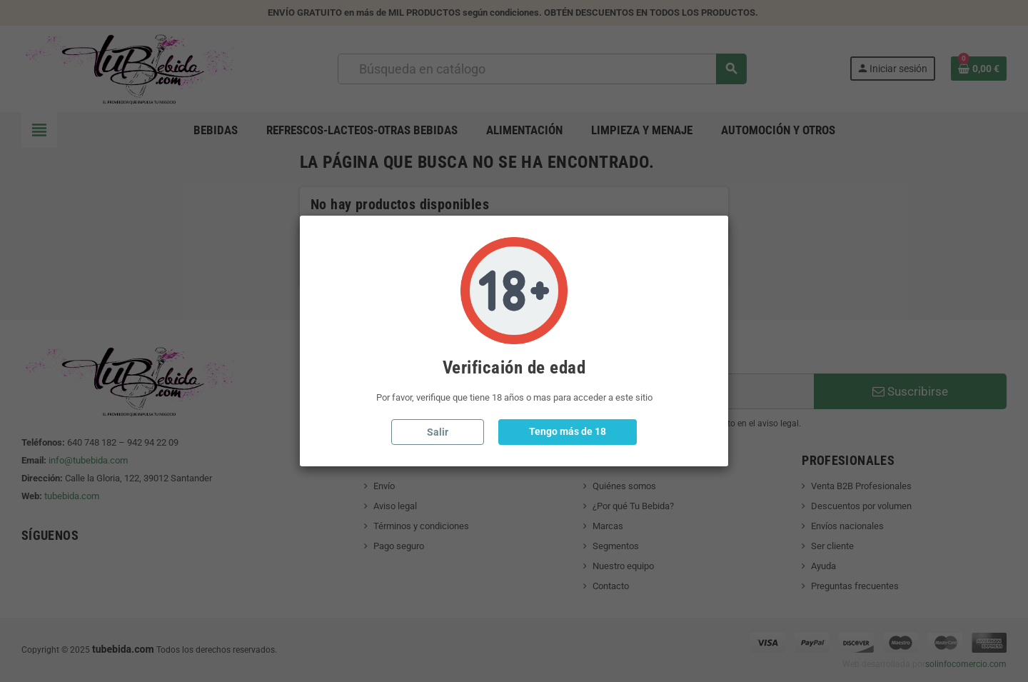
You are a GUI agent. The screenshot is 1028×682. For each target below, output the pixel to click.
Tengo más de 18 (567, 431)
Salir (437, 432)
